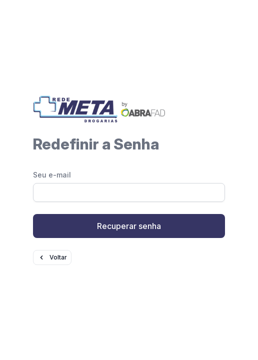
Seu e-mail (52, 174)
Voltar (52, 258)
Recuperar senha (129, 226)
